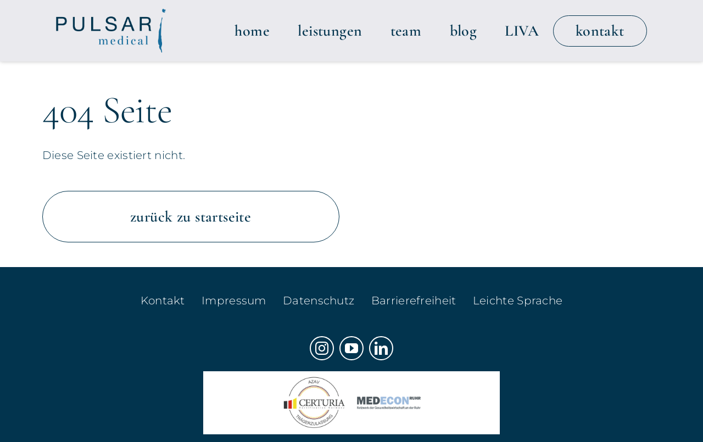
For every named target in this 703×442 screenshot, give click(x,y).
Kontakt (163, 300)
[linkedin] (381, 348)
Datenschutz (318, 300)
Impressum (234, 300)
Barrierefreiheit (413, 300)
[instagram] (322, 348)
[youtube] (351, 348)
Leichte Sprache (518, 300)
